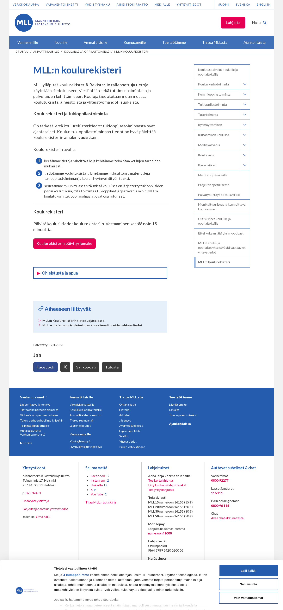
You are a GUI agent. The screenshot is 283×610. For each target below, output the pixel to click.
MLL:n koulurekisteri (131, 51)
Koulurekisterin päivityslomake (64, 243)
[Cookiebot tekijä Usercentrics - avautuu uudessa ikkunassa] (27, 602)
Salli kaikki (249, 547)
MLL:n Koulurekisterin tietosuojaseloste (73, 320)
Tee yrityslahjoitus (161, 490)
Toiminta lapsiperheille (34, 425)
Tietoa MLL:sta (131, 397)
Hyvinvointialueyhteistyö (86, 446)
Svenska (243, 4)
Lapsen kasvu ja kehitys (35, 404)
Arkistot (124, 415)
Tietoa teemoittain (82, 420)
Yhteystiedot (189, 4)
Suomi (223, 4)
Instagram (98, 480)
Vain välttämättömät (248, 574)
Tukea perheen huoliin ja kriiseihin (41, 420)
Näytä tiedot (221, 602)
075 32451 (33, 493)
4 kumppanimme (76, 551)
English (264, 4)
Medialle (162, 4)
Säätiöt (124, 436)
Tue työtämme (180, 397)
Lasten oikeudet (80, 425)
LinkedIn (97, 485)
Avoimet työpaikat (131, 425)
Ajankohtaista (180, 423)
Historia (124, 409)
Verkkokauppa (26, 4)
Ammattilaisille (46, 51)
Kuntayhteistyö (80, 441)
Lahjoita (233, 22)
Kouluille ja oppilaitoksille (87, 51)
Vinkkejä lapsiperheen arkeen (39, 415)
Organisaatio (127, 404)
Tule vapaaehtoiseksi (182, 415)
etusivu (22, 51)
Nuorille (26, 443)
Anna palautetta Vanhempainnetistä (32, 432)
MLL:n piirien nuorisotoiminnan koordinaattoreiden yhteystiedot (92, 325)
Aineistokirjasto (132, 4)
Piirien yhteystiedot (132, 447)
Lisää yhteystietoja (36, 501)
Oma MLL (43, 517)
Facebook (45, 367)
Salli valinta (248, 560)
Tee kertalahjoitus (161, 480)
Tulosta (112, 367)
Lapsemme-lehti (129, 431)
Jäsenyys (125, 420)
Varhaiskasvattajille (82, 404)
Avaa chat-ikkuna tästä (227, 518)
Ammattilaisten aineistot (86, 415)
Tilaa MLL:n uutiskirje (100, 502)
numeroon (160, 533)
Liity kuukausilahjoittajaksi (167, 485)
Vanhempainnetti (33, 397)
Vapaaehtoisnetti (62, 4)
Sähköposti (86, 367)
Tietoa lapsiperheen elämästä (39, 409)
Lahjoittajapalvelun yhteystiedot (45, 509)
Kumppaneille (80, 434)
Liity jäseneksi (178, 404)
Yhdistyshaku (97, 4)
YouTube (97, 494)
